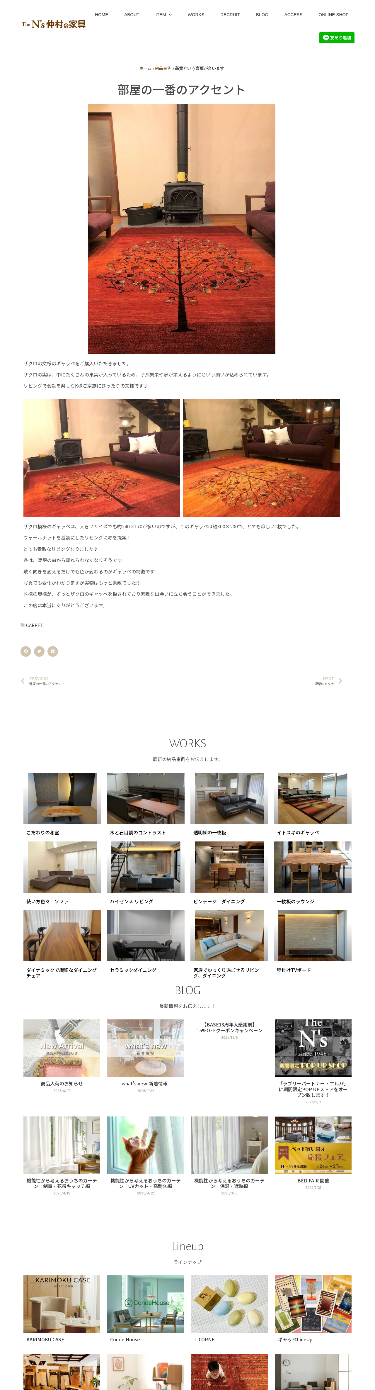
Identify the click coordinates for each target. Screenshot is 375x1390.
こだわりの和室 (42, 832)
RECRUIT (230, 14)
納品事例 (163, 68)
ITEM (164, 14)
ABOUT (131, 14)
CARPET (34, 625)
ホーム (145, 68)
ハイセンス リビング (131, 901)
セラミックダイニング (133, 969)
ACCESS (293, 14)
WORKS (196, 14)
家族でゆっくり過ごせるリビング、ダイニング (226, 972)
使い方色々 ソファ (47, 901)
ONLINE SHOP (333, 14)
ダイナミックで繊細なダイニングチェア (61, 972)
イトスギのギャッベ (298, 832)
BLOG (262, 14)
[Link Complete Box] (61, 1064)
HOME (101, 14)
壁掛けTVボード (294, 969)
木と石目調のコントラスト (138, 832)
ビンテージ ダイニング (219, 901)
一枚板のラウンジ (295, 901)
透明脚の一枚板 (209, 832)
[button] (26, 651)
